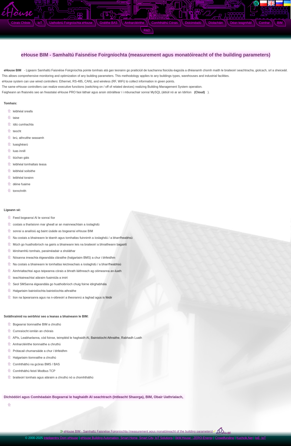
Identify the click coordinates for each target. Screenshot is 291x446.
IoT (40, 22)
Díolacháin (215, 22)
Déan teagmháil (241, 22)
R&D (147, 30)
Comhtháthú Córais (165, 22)
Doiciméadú (193, 22)
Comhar (264, 22)
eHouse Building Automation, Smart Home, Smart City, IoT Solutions (126, 438)
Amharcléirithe (134, 22)
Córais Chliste (20, 22)
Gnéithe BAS (108, 22)
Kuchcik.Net (244, 438)
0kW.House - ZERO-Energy (194, 438)
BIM (279, 22)
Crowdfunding (224, 438)
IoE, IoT (260, 438)
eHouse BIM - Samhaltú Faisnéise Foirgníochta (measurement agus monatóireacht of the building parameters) (138, 431)
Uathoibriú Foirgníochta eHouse (70, 22)
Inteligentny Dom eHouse (61, 438)
